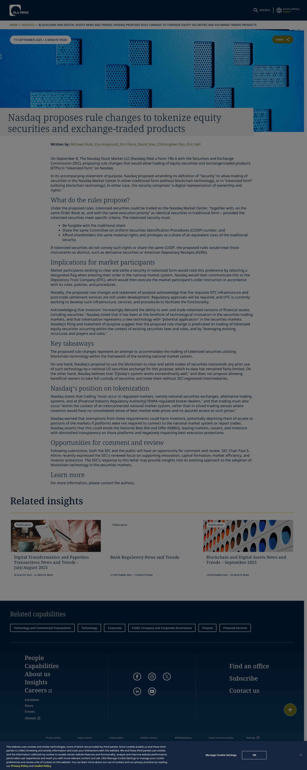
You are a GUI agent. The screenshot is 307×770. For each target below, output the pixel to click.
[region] (153, 755)
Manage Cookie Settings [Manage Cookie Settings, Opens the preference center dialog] (221, 755)
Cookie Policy (42, 766)
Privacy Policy (19, 766)
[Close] (300, 755)
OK (254, 755)
